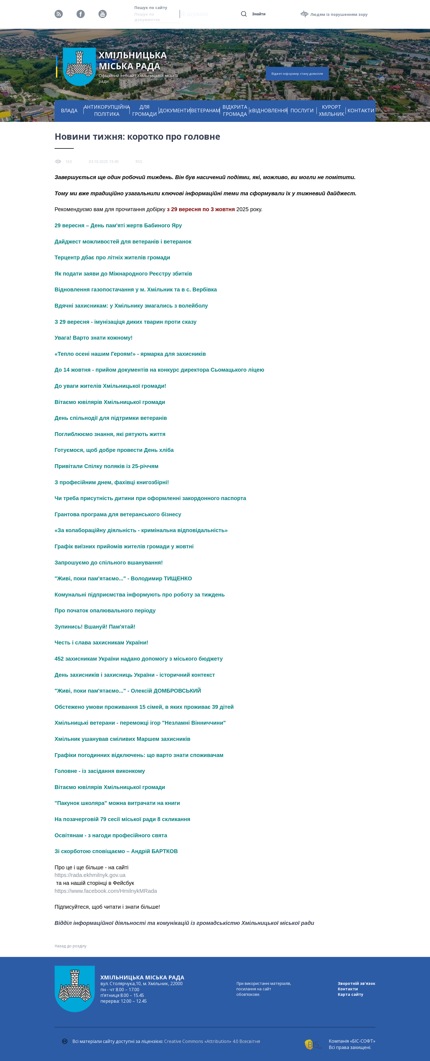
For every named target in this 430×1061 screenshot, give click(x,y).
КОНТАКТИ (360, 110)
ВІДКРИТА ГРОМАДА (234, 110)
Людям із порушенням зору (339, 14)
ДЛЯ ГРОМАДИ (144, 110)
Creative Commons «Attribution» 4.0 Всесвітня (212, 1041)
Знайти (258, 14)
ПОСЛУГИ (302, 110)
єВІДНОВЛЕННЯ (268, 110)
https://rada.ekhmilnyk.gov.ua (90, 875)
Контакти (348, 988)
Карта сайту (350, 994)
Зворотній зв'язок (356, 983)
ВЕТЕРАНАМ (205, 110)
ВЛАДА (69, 110)
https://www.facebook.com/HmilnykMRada (106, 891)
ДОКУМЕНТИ (175, 110)
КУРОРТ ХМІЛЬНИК (331, 110)
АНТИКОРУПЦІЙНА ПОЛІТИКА (107, 110)
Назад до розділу (70, 945)
